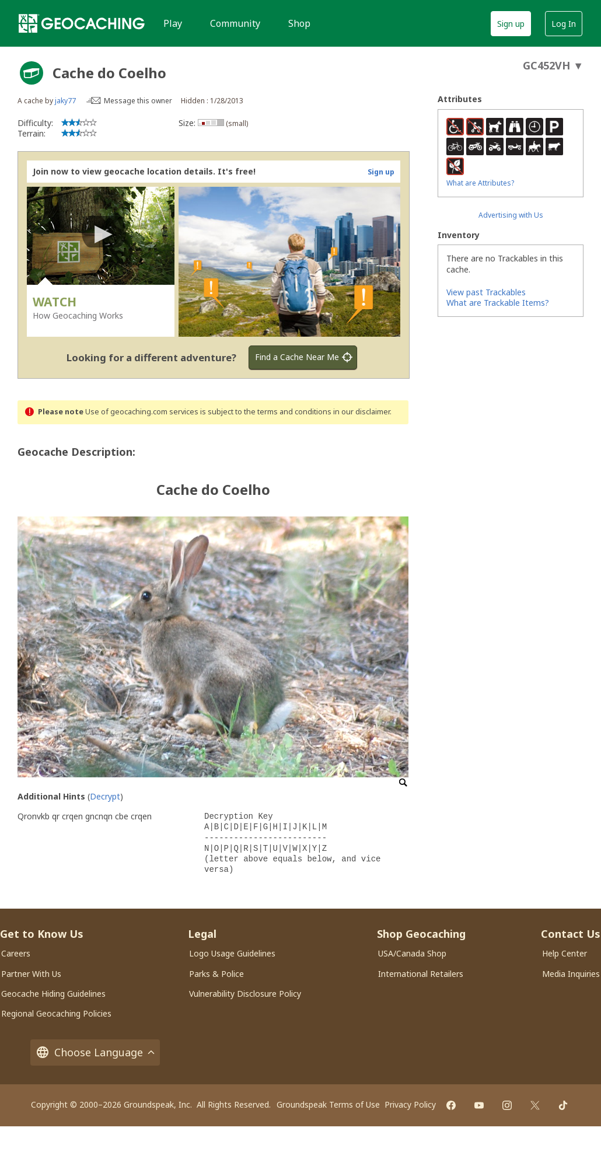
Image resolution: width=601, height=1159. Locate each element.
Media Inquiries (571, 973)
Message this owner (138, 101)
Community (235, 23)
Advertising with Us (510, 215)
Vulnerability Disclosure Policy (245, 993)
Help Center (564, 953)
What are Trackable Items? (497, 302)
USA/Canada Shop (412, 953)
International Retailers (420, 973)
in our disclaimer (361, 412)
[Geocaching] (82, 23)
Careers (15, 953)
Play (172, 23)
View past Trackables (486, 292)
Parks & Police (216, 973)
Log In (563, 23)
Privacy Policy (410, 1104)
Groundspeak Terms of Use (328, 1104)
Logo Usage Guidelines (232, 953)
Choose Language (95, 1052)
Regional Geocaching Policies (56, 1013)
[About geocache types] (32, 73)
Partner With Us (31, 973)
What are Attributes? (480, 183)
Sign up (511, 23)
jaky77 (65, 101)
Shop (299, 23)
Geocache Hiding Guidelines (53, 993)
